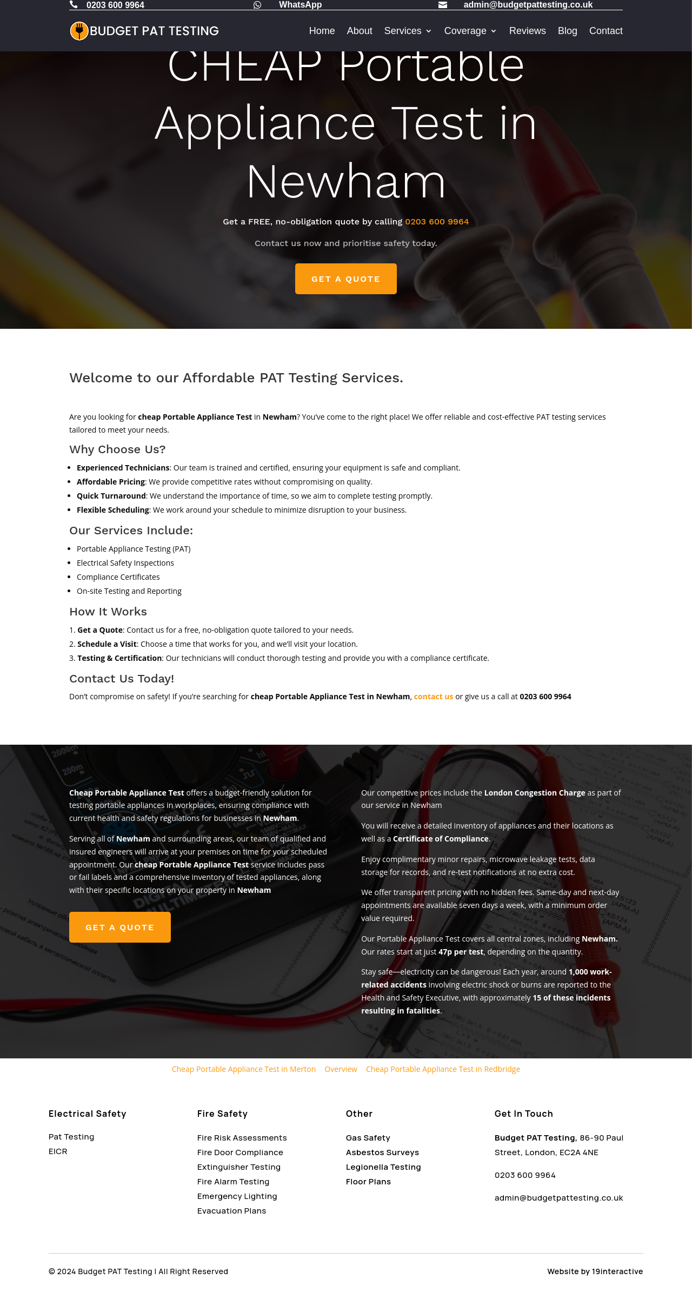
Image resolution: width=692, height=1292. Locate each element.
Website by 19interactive (595, 1271)
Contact (606, 30)
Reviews (527, 30)
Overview (340, 1069)
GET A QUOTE (346, 279)
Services (403, 30)
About (359, 30)
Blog (567, 30)
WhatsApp (300, 4)
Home (322, 30)
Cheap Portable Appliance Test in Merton (244, 1069)
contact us (434, 696)
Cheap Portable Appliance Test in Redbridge (443, 1069)
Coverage (465, 30)
